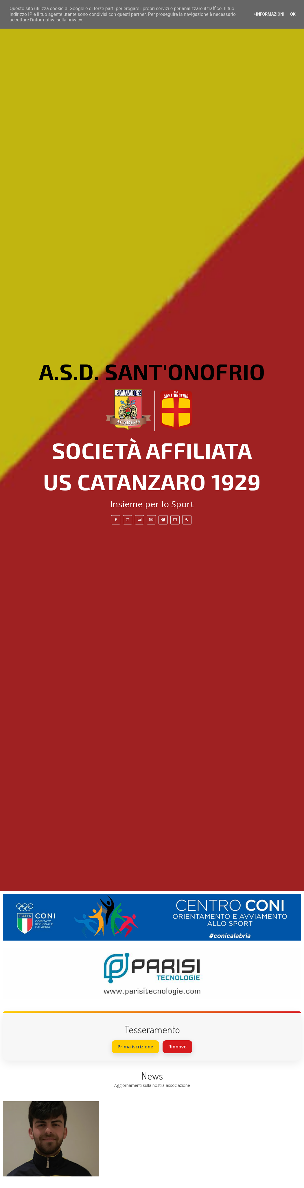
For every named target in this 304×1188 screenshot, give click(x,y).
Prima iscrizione (135, 1046)
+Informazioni (269, 14)
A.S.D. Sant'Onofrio (152, 371)
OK (293, 14)
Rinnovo (177, 1046)
